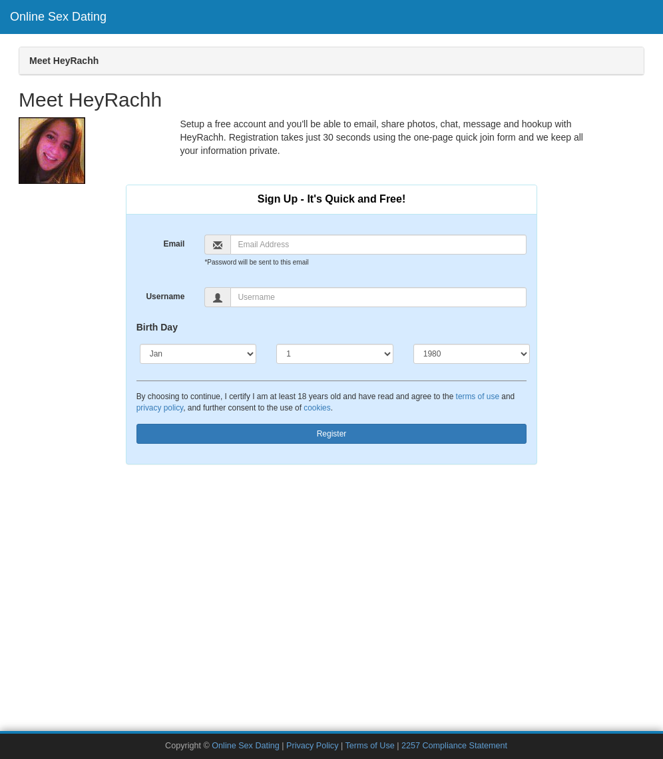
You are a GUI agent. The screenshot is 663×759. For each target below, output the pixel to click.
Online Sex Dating (58, 16)
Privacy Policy (312, 745)
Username (165, 296)
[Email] (378, 245)
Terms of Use (370, 745)
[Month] (198, 354)
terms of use (477, 396)
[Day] (334, 354)
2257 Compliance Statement (454, 745)
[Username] (378, 297)
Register (332, 433)
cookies (317, 407)
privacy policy (159, 407)
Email (173, 244)
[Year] (472, 354)
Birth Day (157, 327)
